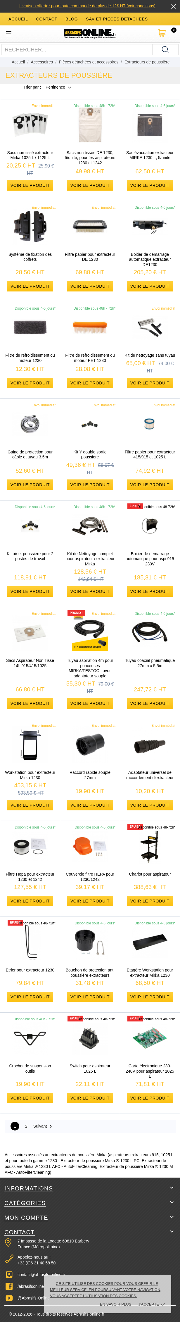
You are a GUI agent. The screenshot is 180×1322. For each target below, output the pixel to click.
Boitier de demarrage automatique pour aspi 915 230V (150, 558)
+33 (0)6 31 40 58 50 (37, 1263)
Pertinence (55, 87)
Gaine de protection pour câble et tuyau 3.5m (30, 455)
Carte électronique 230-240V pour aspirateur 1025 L (150, 1071)
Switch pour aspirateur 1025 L (90, 1069)
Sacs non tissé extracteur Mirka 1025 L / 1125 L (30, 155)
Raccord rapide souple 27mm (90, 775)
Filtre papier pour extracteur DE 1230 (90, 257)
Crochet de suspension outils (30, 1069)
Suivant (43, 1126)
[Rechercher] (165, 49)
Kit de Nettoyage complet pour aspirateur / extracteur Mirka (90, 558)
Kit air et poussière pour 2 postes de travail (30, 556)
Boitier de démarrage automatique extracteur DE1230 (150, 259)
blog (71, 19)
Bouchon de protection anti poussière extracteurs (90, 973)
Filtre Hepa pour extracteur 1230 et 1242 (30, 877)
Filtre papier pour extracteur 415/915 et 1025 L (150, 455)
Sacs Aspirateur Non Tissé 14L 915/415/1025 (30, 663)
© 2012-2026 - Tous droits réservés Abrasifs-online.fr (56, 1314)
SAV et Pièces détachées (117, 19)
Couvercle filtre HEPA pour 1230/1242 (90, 877)
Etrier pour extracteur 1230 (30, 970)
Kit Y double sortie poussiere (89, 455)
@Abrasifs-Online (34, 1298)
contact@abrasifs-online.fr (41, 1274)
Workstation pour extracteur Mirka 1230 (30, 775)
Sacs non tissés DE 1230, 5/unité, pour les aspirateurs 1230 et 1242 (90, 157)
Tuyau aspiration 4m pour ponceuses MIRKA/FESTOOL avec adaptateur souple (90, 668)
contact (47, 19)
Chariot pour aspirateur (150, 874)
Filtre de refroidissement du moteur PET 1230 (90, 358)
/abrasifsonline (31, 1286)
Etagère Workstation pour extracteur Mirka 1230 (150, 973)
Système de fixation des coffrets (30, 257)
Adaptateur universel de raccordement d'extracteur (150, 775)
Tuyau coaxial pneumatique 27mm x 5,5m (150, 663)
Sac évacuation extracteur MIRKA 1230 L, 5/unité (150, 155)
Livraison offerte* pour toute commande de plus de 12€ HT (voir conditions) (87, 6)
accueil (18, 19)
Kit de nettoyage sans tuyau (150, 355)
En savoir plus (115, 1304)
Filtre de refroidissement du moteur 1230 (30, 358)
